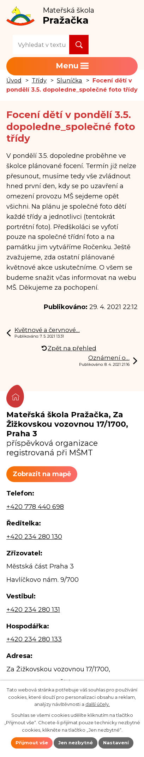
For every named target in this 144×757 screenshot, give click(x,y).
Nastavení (116, 742)
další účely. (97, 704)
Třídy (39, 80)
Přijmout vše (32, 742)
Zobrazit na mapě (42, 474)
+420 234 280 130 (34, 537)
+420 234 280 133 (34, 639)
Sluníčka (69, 80)
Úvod (14, 80)
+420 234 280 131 (33, 610)
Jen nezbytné (75, 742)
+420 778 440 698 (35, 507)
